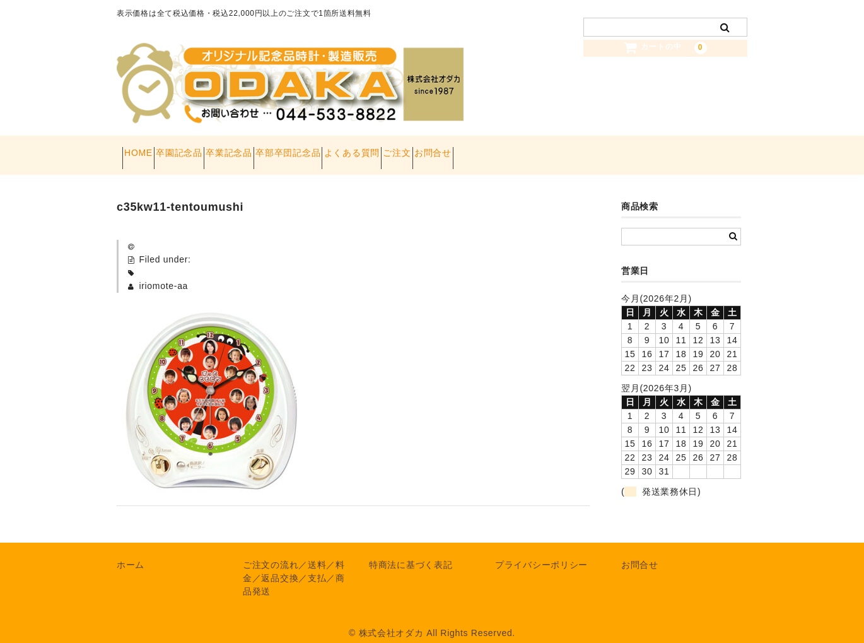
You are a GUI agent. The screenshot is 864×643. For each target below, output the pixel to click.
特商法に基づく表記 (410, 552)
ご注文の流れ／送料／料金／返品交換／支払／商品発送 (294, 565)
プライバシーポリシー (541, 552)
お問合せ (573, 149)
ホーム (130, 552)
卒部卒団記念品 (361, 149)
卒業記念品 (279, 149)
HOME (144, 149)
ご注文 (514, 149)
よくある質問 (447, 149)
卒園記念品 (207, 149)
